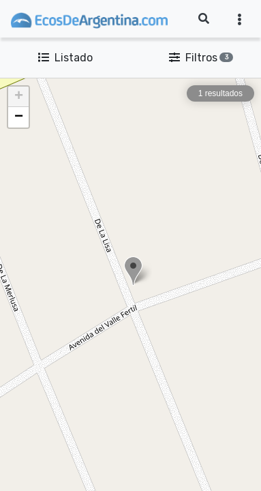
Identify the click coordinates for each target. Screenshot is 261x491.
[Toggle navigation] (239, 19)
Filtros (198, 57)
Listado (65, 57)
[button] (133, 271)
